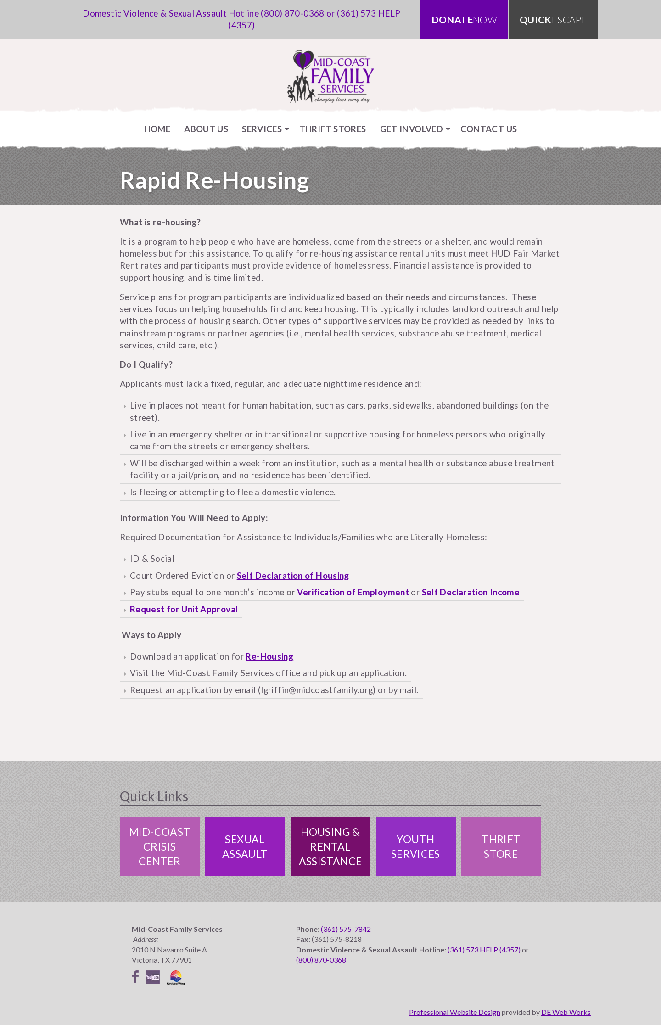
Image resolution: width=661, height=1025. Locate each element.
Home (157, 128)
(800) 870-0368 (292, 13)
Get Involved (411, 128)
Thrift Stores (332, 128)
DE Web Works (566, 1012)
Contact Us (488, 128)
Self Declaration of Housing (293, 575)
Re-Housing (269, 656)
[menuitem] (157, 128)
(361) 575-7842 (346, 928)
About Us (206, 128)
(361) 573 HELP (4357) (484, 949)
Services (262, 128)
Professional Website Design (454, 1012)
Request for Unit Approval (184, 609)
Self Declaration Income (471, 592)
